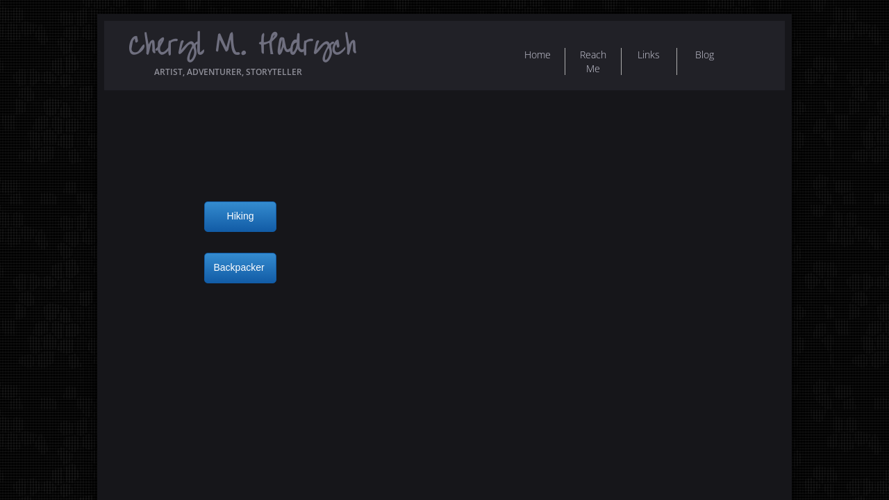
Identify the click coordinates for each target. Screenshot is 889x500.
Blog (704, 54)
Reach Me (593, 61)
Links (649, 54)
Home (537, 54)
